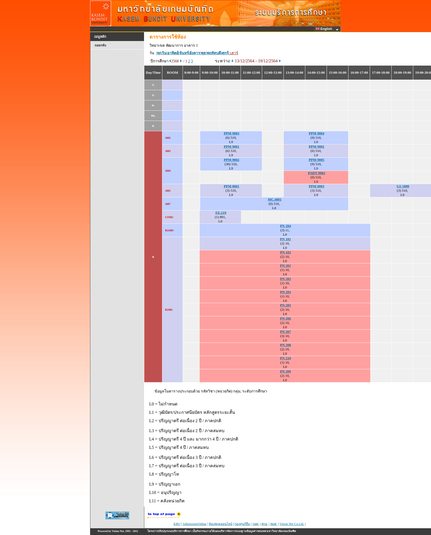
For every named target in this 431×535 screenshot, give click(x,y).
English (325, 29)
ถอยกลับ (100, 45)
